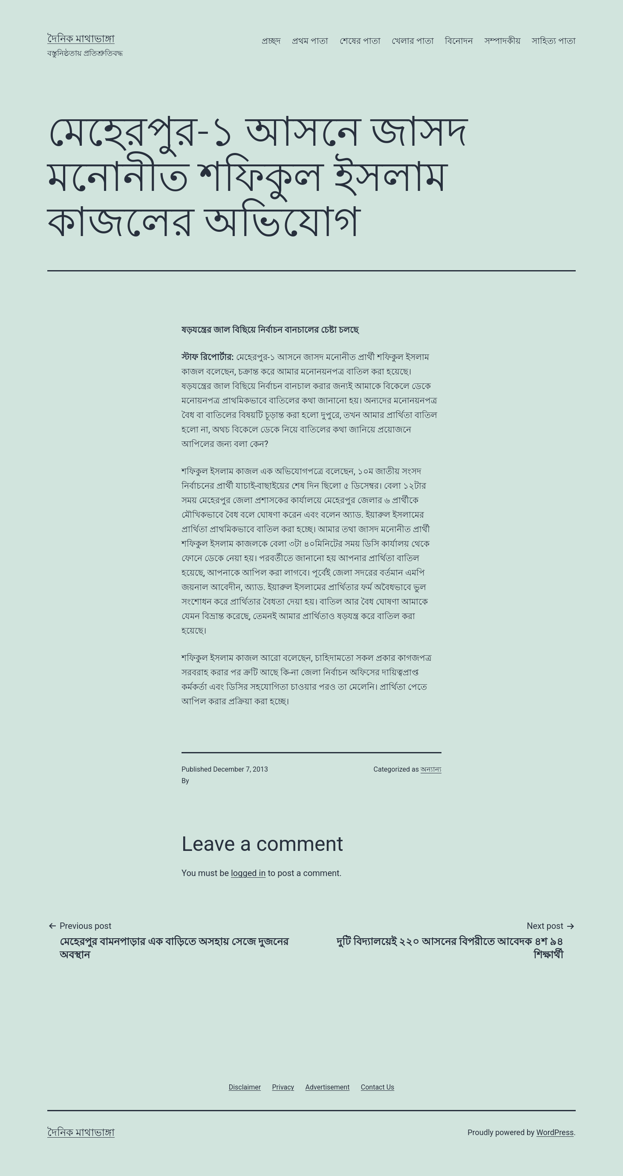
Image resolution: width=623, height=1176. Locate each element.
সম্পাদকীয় (503, 41)
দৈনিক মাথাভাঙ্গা (81, 39)
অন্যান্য (431, 769)
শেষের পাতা (360, 41)
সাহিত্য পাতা (554, 41)
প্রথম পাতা (310, 41)
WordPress (555, 1132)
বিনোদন (459, 41)
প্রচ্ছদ (271, 41)
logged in (248, 873)
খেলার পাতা (413, 41)
